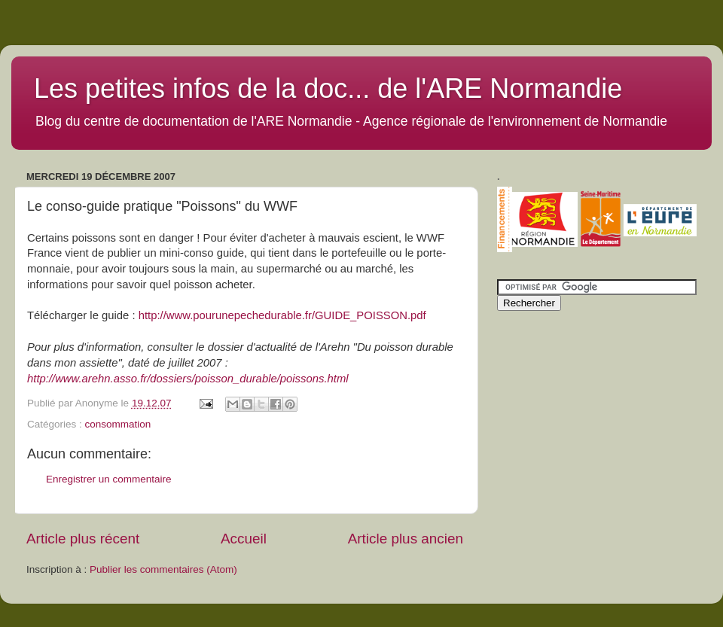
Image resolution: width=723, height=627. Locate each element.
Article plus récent (82, 538)
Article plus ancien (405, 538)
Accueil (244, 538)
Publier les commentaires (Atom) (163, 569)
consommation (118, 424)
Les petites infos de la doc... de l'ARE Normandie (328, 88)
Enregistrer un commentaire (109, 479)
